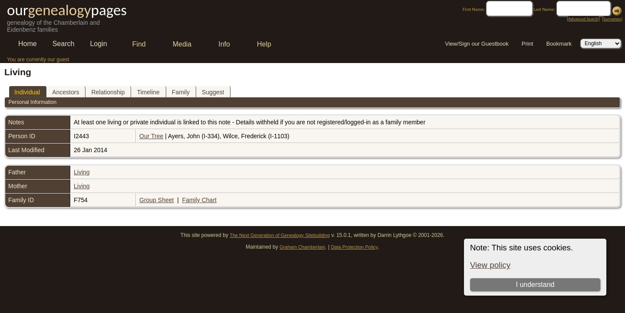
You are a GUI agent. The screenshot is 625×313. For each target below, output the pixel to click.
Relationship (108, 92)
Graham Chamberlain (302, 247)
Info (224, 44)
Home (27, 43)
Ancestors (65, 92)
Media (182, 44)
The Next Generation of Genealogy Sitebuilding (280, 235)
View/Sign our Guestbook (476, 43)
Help (264, 44)
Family (181, 92)
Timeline (148, 92)
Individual (27, 92)
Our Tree (151, 136)
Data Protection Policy (354, 247)
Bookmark (559, 43)
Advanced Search (583, 19)
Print (527, 43)
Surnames (612, 19)
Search (64, 43)
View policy (490, 265)
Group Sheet (156, 199)
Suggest (213, 92)
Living (82, 172)
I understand (535, 284)
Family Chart (199, 199)
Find (139, 44)
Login (98, 43)
